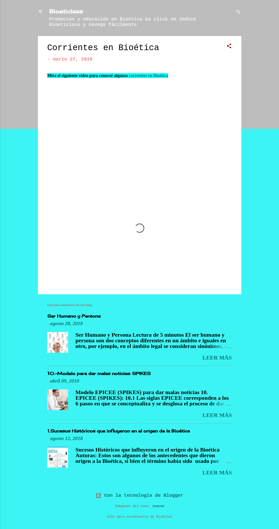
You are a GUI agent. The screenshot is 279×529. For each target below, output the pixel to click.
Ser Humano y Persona (74, 316)
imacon (158, 506)
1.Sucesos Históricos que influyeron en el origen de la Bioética (118, 430)
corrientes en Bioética (148, 75)
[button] (229, 46)
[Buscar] (238, 13)
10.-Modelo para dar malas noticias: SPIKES (99, 373)
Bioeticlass (66, 11)
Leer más (217, 358)
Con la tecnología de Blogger (139, 495)
